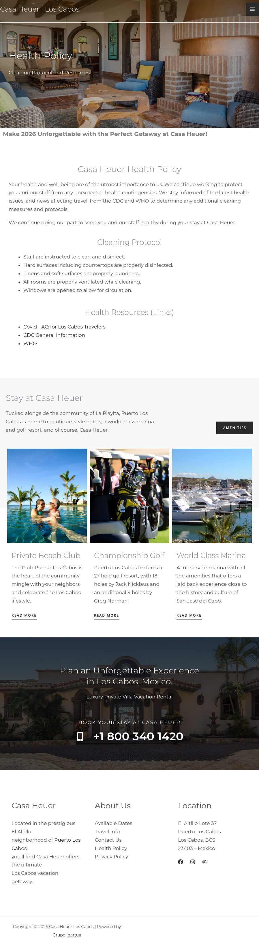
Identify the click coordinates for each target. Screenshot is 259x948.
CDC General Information (54, 335)
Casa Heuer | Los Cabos (39, 9)
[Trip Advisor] (204, 861)
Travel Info (107, 831)
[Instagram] (192, 861)
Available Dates (113, 823)
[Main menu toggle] (252, 9)
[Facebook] (180, 861)
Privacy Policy (111, 857)
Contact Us (108, 840)
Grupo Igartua (66, 935)
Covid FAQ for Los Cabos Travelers (64, 327)
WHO (30, 343)
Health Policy (111, 848)
